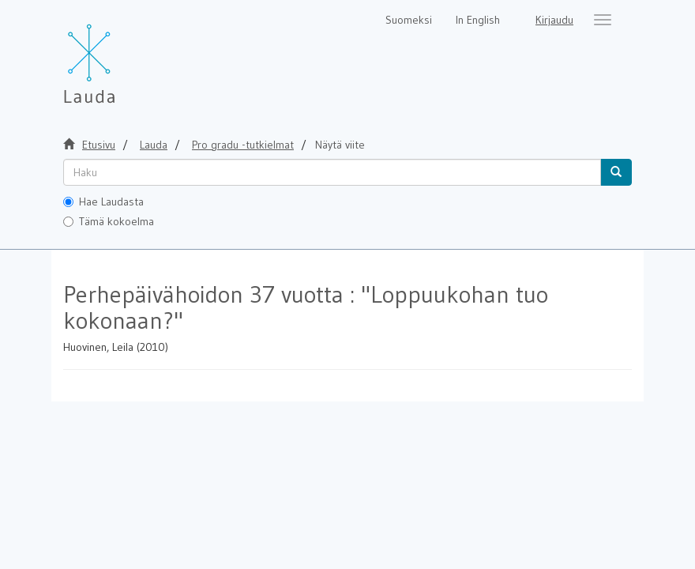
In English (478, 20)
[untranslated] (332, 172)
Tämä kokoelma (108, 221)
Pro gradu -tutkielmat (243, 145)
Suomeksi (408, 20)
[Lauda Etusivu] (122, 55)
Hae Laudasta (103, 201)
